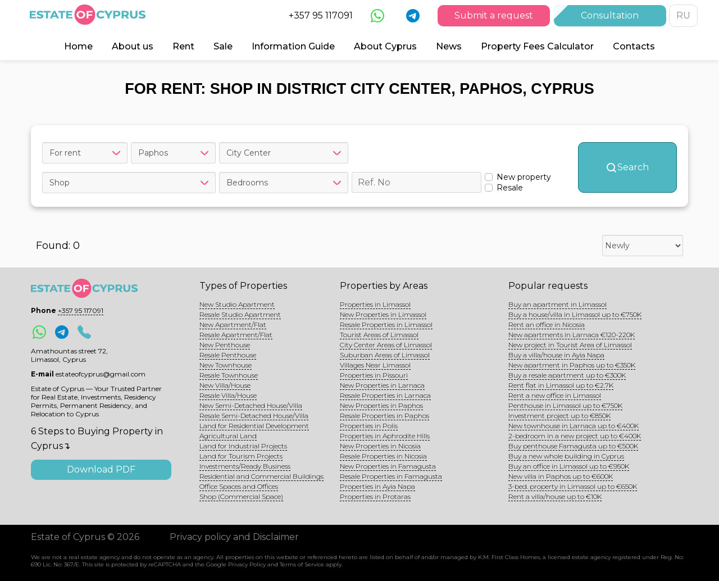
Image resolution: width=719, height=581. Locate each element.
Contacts (634, 46)
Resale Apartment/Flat (235, 334)
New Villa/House (225, 385)
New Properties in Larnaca (382, 385)
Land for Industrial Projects (243, 446)
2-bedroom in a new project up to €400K (574, 436)
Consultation (610, 15)
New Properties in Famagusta (388, 466)
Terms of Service (302, 564)
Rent (183, 46)
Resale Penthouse (227, 355)
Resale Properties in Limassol (386, 324)
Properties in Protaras (375, 496)
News (449, 46)
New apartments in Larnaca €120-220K (571, 334)
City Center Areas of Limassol (386, 345)
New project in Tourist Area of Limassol (570, 345)
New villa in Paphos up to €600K (560, 476)
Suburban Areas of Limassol (385, 355)
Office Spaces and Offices (238, 486)
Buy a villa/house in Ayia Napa (556, 355)
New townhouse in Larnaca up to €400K (573, 425)
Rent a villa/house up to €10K (555, 496)
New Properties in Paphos (381, 405)
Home (78, 46)
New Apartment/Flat (232, 324)
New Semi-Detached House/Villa (250, 405)
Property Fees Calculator (537, 46)
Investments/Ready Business (244, 466)
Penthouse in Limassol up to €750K (565, 405)
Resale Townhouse (228, 375)
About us (132, 46)
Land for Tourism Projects (241, 456)
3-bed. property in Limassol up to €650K (572, 486)
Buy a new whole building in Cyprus (566, 456)
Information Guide (293, 46)
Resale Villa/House (228, 395)
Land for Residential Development (254, 425)
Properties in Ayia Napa (377, 486)
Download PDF (101, 469)
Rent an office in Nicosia (546, 324)
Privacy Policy (247, 564)
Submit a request (493, 15)
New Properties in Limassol (383, 314)
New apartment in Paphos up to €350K (571, 365)
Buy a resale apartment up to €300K (567, 375)
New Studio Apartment (237, 304)
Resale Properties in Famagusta (391, 476)
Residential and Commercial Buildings (261, 476)
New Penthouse (224, 345)
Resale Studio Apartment (240, 314)
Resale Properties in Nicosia (383, 456)
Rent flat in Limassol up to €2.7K (560, 385)
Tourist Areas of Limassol (379, 334)
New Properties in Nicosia (380, 446)
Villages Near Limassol (375, 365)
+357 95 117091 (321, 15)
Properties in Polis (369, 425)
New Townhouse (225, 365)
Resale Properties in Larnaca (385, 395)
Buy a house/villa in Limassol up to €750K (574, 314)
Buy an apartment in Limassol (557, 304)
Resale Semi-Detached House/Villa (253, 415)
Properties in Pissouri (374, 375)
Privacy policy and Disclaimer (234, 537)
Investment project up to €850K (559, 415)
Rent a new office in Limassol (554, 395)
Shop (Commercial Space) (241, 496)
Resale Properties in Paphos (384, 415)
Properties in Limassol (375, 304)
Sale (223, 46)
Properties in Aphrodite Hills (385, 436)
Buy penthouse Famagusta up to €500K (573, 446)
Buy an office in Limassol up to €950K (568, 466)
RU (683, 15)
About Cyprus (385, 46)
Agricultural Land (228, 436)
